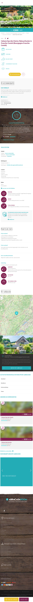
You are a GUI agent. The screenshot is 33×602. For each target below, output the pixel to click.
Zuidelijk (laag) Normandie (6, 522)
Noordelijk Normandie (5, 524)
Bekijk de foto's (16, 25)
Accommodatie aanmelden (14, 591)
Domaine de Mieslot (7, 34)
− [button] (1, 299)
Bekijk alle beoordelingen (8, 139)
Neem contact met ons (25, 591)
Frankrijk (2, 33)
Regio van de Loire (4, 525)
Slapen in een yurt (4, 555)
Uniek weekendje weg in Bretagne (8, 527)
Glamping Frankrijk (5, 568)
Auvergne (3, 533)
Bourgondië (3, 534)
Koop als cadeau (12, 599)
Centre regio (3, 530)
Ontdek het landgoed (16, 368)
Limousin (2, 531)
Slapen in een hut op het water (7, 548)
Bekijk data (24, 599)
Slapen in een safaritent (5, 557)
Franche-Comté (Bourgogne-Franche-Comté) (15, 33)
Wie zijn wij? (6, 591)
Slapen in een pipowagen (6, 551)
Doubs (27, 33)
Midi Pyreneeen (4, 536)
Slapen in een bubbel (5, 554)
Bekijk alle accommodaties (6, 451)
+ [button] (1, 297)
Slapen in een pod (4, 549)
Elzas (2, 528)
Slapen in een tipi (4, 552)
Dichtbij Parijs (4, 521)
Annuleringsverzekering (5, 578)
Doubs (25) (7, 357)
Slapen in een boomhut (5, 546)
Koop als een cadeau (16, 74)
